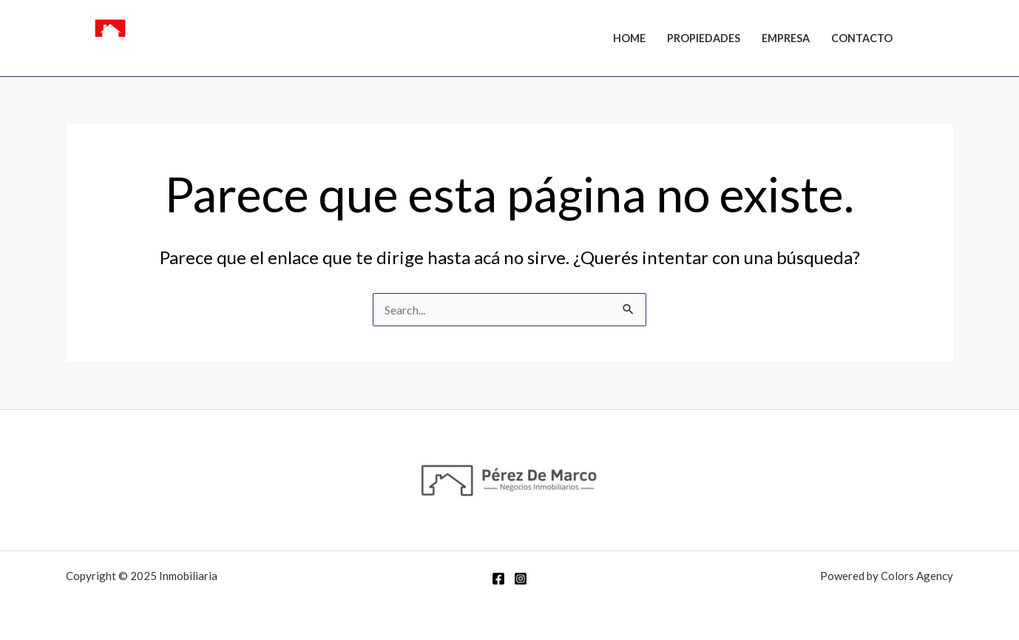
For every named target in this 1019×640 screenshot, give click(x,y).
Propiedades (703, 38)
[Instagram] (946, 40)
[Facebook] (924, 40)
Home (629, 38)
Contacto (862, 38)
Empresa (786, 38)
